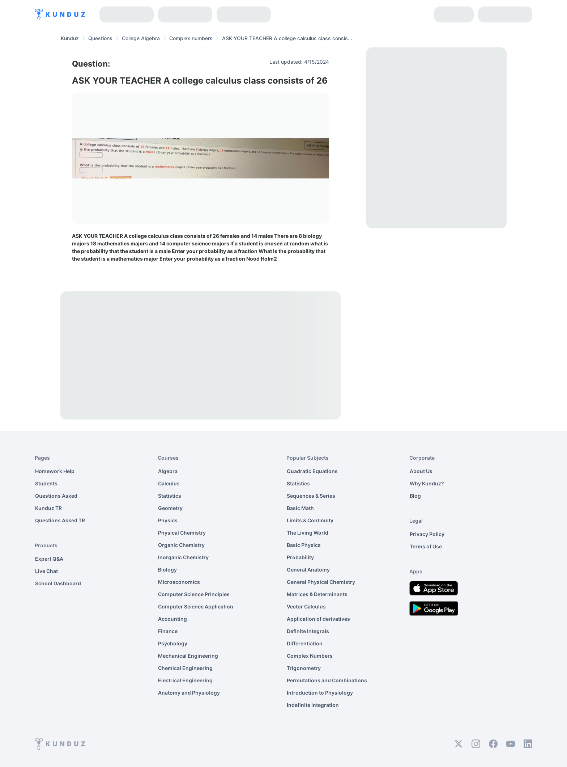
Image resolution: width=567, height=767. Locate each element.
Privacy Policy (427, 534)
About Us (421, 471)
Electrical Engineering (185, 680)
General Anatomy (308, 569)
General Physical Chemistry (321, 582)
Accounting (172, 619)
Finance (168, 631)
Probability (300, 557)
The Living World (307, 533)
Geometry (170, 508)
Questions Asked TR (60, 520)
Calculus (169, 483)
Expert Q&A (49, 559)
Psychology (172, 643)
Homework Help (54, 471)
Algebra (168, 471)
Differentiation (305, 643)
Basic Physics (304, 545)
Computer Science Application (195, 606)
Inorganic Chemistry (183, 557)
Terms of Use (426, 546)
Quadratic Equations (312, 471)
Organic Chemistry (181, 545)
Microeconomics (179, 582)
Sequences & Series (311, 496)
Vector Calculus (306, 606)
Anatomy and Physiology (189, 693)
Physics (168, 520)
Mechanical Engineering (188, 656)
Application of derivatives (318, 619)
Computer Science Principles (194, 594)
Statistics (169, 496)
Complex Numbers (310, 656)
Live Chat (46, 571)
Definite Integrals (308, 631)
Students (46, 483)
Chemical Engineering (185, 668)
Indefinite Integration (313, 705)
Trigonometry (304, 668)
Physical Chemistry (182, 533)
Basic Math (300, 508)
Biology (167, 569)
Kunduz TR (48, 508)
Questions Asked (56, 496)
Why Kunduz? (427, 483)
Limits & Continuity (310, 520)
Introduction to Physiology (320, 693)
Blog (415, 496)
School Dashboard (58, 583)
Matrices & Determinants (317, 594)
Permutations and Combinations (327, 680)
